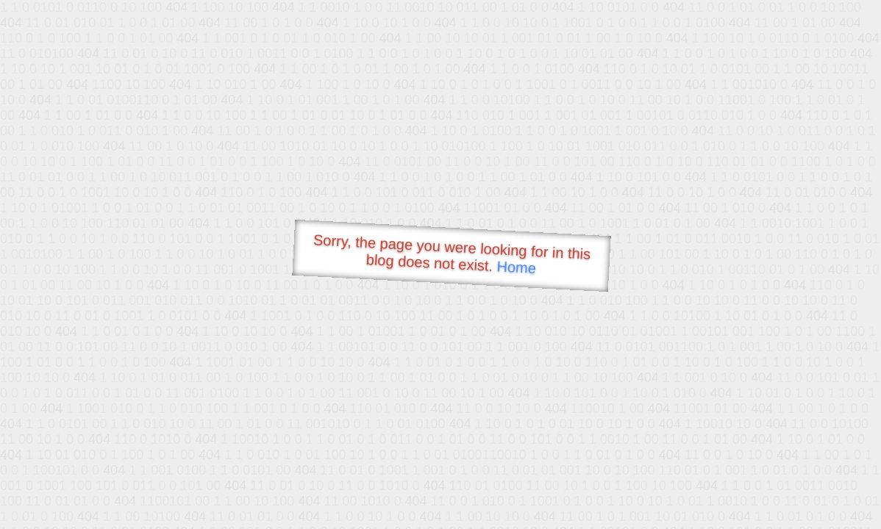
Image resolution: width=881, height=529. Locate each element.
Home (516, 267)
